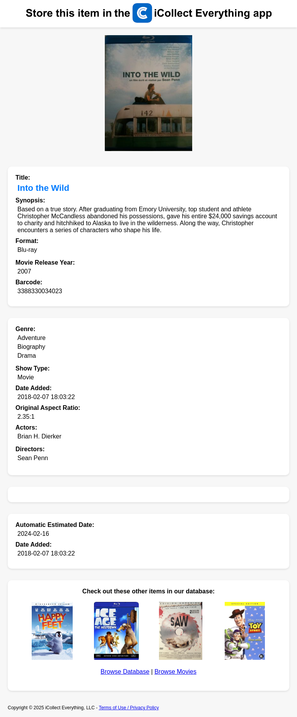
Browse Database (125, 671)
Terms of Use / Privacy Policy (129, 707)
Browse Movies (175, 671)
